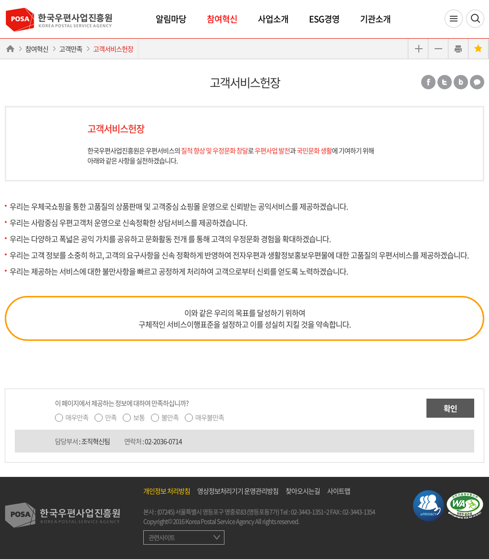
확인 (450, 408)
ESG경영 (324, 18)
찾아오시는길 (303, 490)
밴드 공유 (461, 82)
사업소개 (273, 18)
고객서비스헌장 (113, 48)
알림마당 (171, 18)
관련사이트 (162, 537)
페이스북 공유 (428, 82)
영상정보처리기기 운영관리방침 (237, 490)
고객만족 (70, 48)
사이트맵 (338, 490)
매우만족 (76, 417)
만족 (111, 417)
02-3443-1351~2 (310, 511)
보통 (139, 417)
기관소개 (375, 18)
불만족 (170, 417)
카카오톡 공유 (477, 82)
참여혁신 (222, 18)
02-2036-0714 (163, 441)
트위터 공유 (444, 82)
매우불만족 (209, 417)
